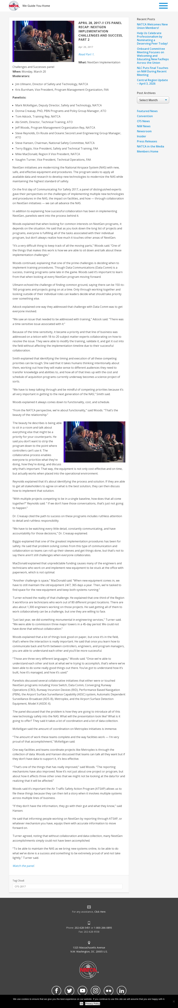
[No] (173, 1001)
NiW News (144, 126)
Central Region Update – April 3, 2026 (152, 81)
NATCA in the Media (150, 146)
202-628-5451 (82, 927)
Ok (81, 1003)
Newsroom (144, 131)
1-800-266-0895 (103, 927)
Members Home (147, 151)
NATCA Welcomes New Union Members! (152, 26)
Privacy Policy (92, 1003)
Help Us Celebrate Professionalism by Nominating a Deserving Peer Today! (152, 38)
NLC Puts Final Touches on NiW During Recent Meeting (152, 71)
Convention (145, 116)
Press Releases (147, 141)
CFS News (143, 121)
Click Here (100, 911)
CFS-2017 (20, 886)
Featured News (147, 111)
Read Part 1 (86, 54)
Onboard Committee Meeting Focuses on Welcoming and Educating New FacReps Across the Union (153, 56)
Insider (141, 136)
